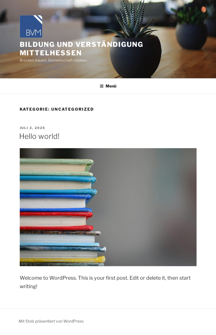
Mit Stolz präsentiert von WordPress (51, 321)
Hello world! (39, 136)
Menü (108, 86)
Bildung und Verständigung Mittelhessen (81, 48)
